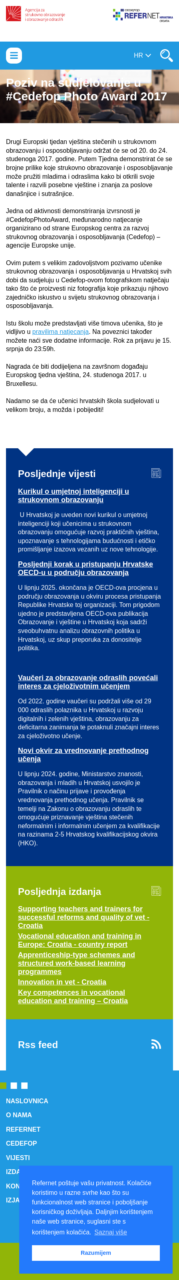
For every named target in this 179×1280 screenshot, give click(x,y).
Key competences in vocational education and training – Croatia (73, 996)
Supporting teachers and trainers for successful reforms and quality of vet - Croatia (83, 917)
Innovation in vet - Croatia (62, 982)
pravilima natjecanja (60, 331)
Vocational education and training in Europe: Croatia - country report (79, 940)
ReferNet (23, 1129)
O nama (19, 1115)
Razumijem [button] (96, 1253)
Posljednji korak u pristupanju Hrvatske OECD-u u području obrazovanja (85, 568)
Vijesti (18, 1157)
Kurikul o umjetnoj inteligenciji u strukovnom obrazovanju (73, 495)
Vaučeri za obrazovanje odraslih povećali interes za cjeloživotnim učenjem (88, 682)
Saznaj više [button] (110, 1232)
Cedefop (21, 1143)
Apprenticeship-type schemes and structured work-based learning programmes (76, 963)
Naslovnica (27, 1101)
